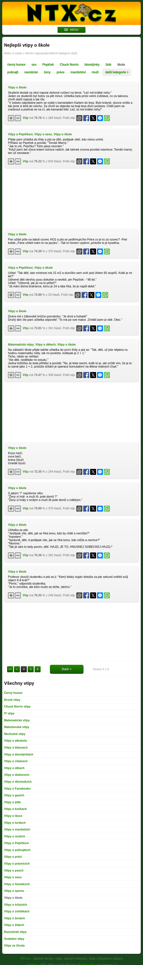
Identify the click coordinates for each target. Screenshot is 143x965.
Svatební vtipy (14, 938)
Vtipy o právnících (17, 863)
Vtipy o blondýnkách (18, 754)
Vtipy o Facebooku (17, 788)
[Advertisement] (71, 198)
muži (95, 72)
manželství (78, 72)
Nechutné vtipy (15, 734)
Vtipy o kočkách (15, 809)
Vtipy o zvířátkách (16, 911)
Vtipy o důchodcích (18, 781)
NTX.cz (25, 958)
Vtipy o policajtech (17, 850)
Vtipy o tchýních (15, 904)
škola (121, 64)
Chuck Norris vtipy (17, 706)
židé (108, 64)
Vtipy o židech (14, 925)
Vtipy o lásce (13, 815)
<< (10, 669)
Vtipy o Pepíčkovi (20, 134)
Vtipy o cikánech (16, 761)
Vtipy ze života (14, 945)
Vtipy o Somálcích (17, 884)
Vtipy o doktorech (16, 774)
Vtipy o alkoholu (15, 740)
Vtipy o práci (13, 856)
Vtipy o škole (17, 87)
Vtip (25, 117)
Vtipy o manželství (17, 829)
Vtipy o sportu (14, 890)
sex (33, 64)
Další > (67, 669)
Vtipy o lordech (15, 822)
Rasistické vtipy (15, 931)
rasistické (31, 72)
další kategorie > (116, 72)
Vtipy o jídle (12, 802)
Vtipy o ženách (14, 918)
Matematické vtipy (21, 344)
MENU (71, 29)
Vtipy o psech (13, 870)
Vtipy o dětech (45, 344)
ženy (47, 72)
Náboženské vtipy (16, 727)
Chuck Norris (69, 64)
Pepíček (48, 64)
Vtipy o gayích (14, 795)
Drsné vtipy (12, 699)
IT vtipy (9, 713)
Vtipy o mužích (14, 836)
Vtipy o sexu (43, 134)
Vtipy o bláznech (16, 747)
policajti (12, 72)
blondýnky (92, 64)
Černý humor (13, 692)
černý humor (16, 64)
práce (60, 72)
